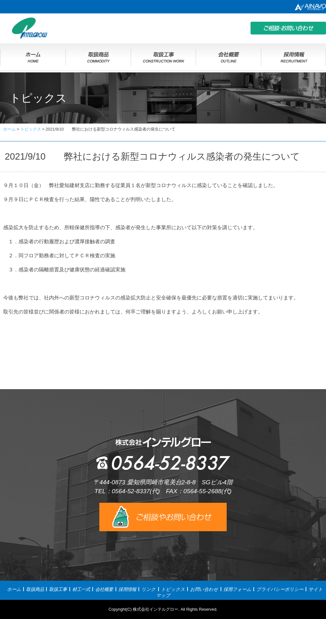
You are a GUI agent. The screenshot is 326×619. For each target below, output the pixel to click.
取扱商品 (35, 589)
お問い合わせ (204, 589)
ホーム (14, 589)
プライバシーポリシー (279, 589)
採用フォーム (237, 589)
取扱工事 (58, 589)
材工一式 (81, 589)
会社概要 (104, 589)
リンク (148, 589)
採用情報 (127, 589)
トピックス (173, 589)
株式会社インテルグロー (155, 609)
